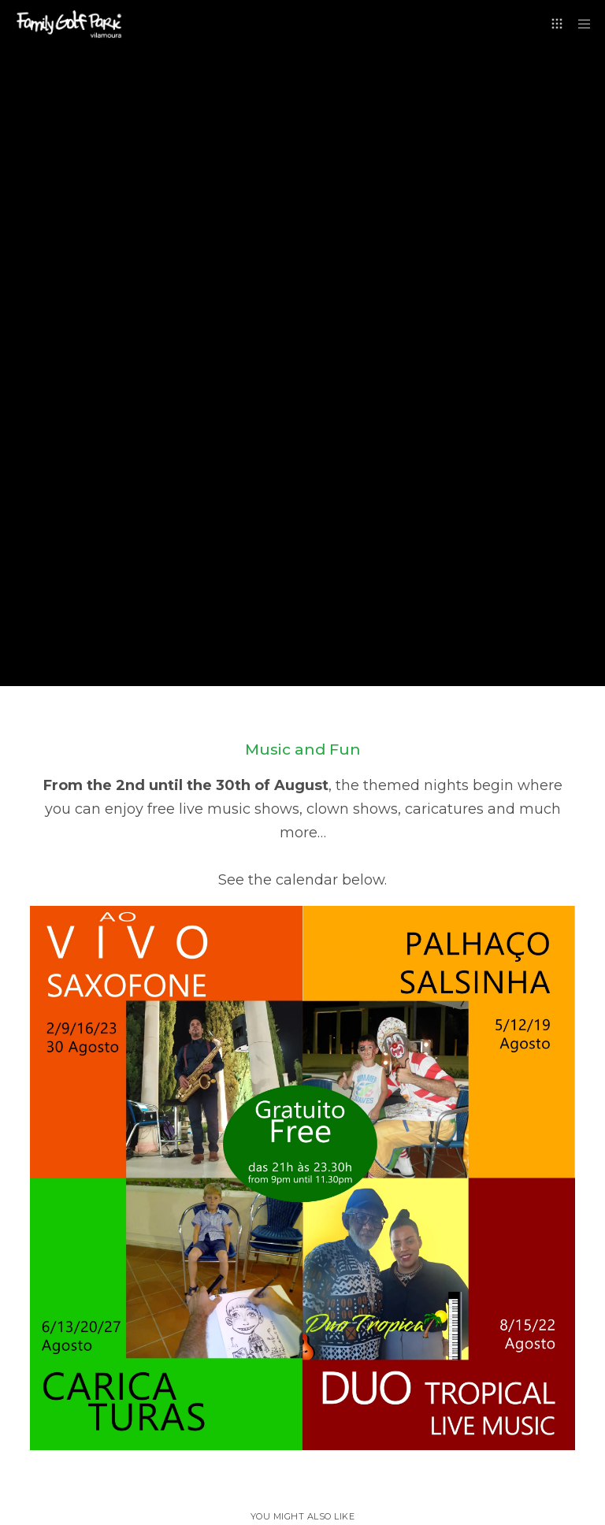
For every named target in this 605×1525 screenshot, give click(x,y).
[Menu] (579, 23)
